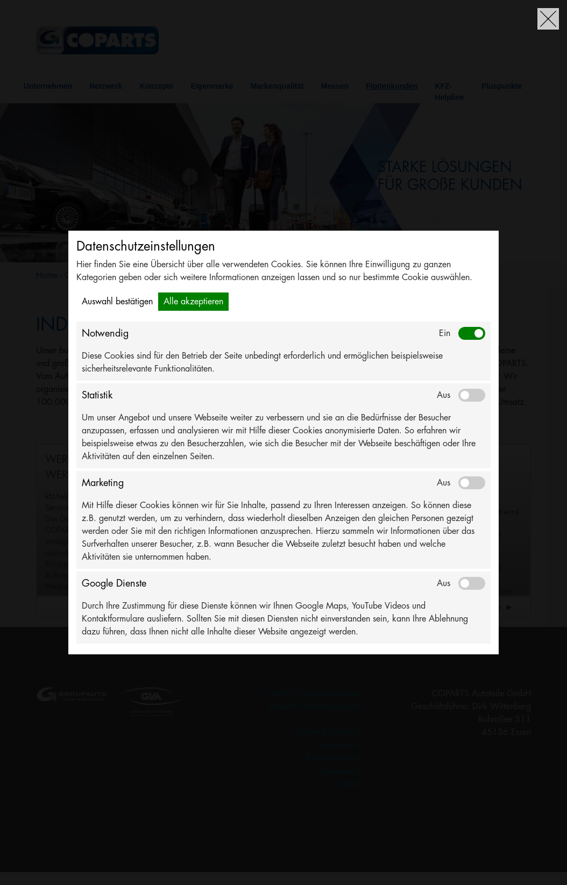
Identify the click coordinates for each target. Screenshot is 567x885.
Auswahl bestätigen (117, 301)
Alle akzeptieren (193, 301)
